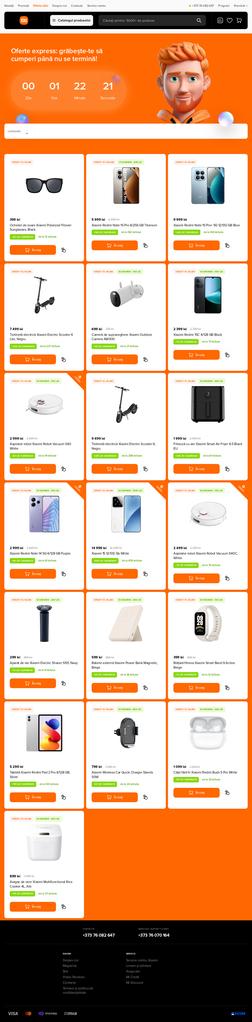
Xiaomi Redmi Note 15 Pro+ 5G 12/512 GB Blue (206, 225)
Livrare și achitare (138, 966)
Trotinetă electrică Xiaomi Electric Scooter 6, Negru (123, 446)
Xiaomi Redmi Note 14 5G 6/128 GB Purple (40, 553)
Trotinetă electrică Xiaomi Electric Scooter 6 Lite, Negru (41, 337)
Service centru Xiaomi (142, 960)
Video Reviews (74, 977)
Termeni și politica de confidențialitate (78, 990)
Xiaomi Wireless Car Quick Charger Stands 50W (122, 774)
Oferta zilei (40, 5)
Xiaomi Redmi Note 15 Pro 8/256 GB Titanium (124, 225)
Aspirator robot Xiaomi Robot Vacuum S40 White (40, 446)
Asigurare (133, 971)
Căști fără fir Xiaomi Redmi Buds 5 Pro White (205, 772)
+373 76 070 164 (154, 935)
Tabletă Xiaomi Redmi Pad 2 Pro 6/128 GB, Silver (40, 774)
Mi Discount (134, 983)
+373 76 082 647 (203, 5)
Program (224, 5)
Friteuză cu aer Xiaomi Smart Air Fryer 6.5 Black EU (207, 446)
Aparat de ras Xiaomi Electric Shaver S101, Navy (44, 663)
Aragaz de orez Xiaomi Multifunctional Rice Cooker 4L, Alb (41, 884)
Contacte (77, 5)
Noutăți (9, 5)
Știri (65, 971)
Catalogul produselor (72, 20)
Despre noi (59, 5)
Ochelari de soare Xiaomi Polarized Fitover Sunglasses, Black (40, 227)
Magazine (70, 966)
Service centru (96, 5)
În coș (33, 250)
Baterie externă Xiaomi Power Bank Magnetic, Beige (125, 665)
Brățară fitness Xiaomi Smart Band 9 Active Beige (204, 665)
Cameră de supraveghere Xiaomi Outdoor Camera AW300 (122, 337)
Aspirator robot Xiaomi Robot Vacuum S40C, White (205, 555)
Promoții (23, 5)
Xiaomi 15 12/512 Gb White (110, 553)
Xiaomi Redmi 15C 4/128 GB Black (197, 335)
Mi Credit (132, 977)
